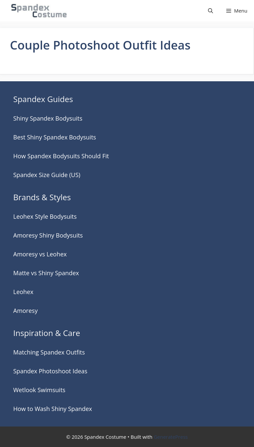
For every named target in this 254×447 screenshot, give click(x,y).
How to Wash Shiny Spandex (52, 409)
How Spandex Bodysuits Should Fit (61, 156)
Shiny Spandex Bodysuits (47, 118)
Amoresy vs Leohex (40, 254)
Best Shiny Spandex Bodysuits (54, 137)
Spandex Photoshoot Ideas (50, 371)
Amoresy (25, 311)
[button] (210, 10)
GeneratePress (171, 436)
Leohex (23, 292)
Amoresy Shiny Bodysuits (48, 235)
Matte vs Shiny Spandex (46, 273)
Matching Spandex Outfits (49, 352)
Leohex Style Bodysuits (45, 216)
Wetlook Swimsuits (39, 390)
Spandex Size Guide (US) (46, 175)
